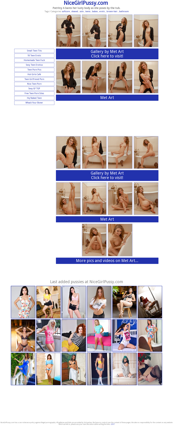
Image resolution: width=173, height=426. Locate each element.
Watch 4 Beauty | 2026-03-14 (23, 302)
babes (95, 11)
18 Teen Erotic (34, 55)
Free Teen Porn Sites (34, 93)
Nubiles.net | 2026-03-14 (48, 302)
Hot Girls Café (34, 74)
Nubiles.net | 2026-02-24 (125, 336)
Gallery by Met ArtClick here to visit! (107, 54)
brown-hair (112, 11)
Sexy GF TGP (34, 88)
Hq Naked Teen (34, 98)
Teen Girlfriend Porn (34, 79)
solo (82, 11)
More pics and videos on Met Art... (107, 260)
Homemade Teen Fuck (34, 60)
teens (87, 11)
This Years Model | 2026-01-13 (99, 369)
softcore (66, 11)
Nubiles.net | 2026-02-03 (48, 369)
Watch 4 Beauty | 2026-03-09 (99, 302)
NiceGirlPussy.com (86, 3)
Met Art (107, 97)
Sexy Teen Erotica (34, 65)
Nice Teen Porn (34, 84)
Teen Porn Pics (34, 69)
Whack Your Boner (34, 102)
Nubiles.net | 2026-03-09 (74, 336)
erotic (102, 11)
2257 (113, 424)
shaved (74, 11)
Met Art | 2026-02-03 (23, 369)
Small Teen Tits (34, 50)
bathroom (124, 11)
